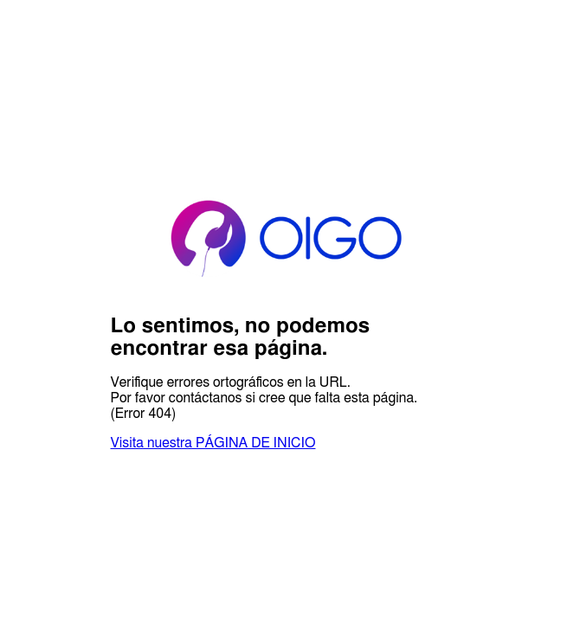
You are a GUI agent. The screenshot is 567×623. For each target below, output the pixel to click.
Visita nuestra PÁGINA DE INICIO (213, 443)
